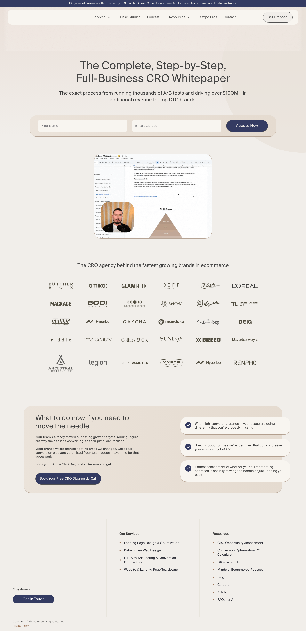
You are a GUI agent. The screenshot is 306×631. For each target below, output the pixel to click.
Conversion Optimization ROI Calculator (239, 552)
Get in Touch (34, 599)
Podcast (153, 17)
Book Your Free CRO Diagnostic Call (68, 478)
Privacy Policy (21, 626)
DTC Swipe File (228, 562)
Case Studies (130, 17)
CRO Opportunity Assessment (240, 543)
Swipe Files (208, 17)
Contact (230, 17)
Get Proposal (277, 17)
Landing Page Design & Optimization (151, 543)
